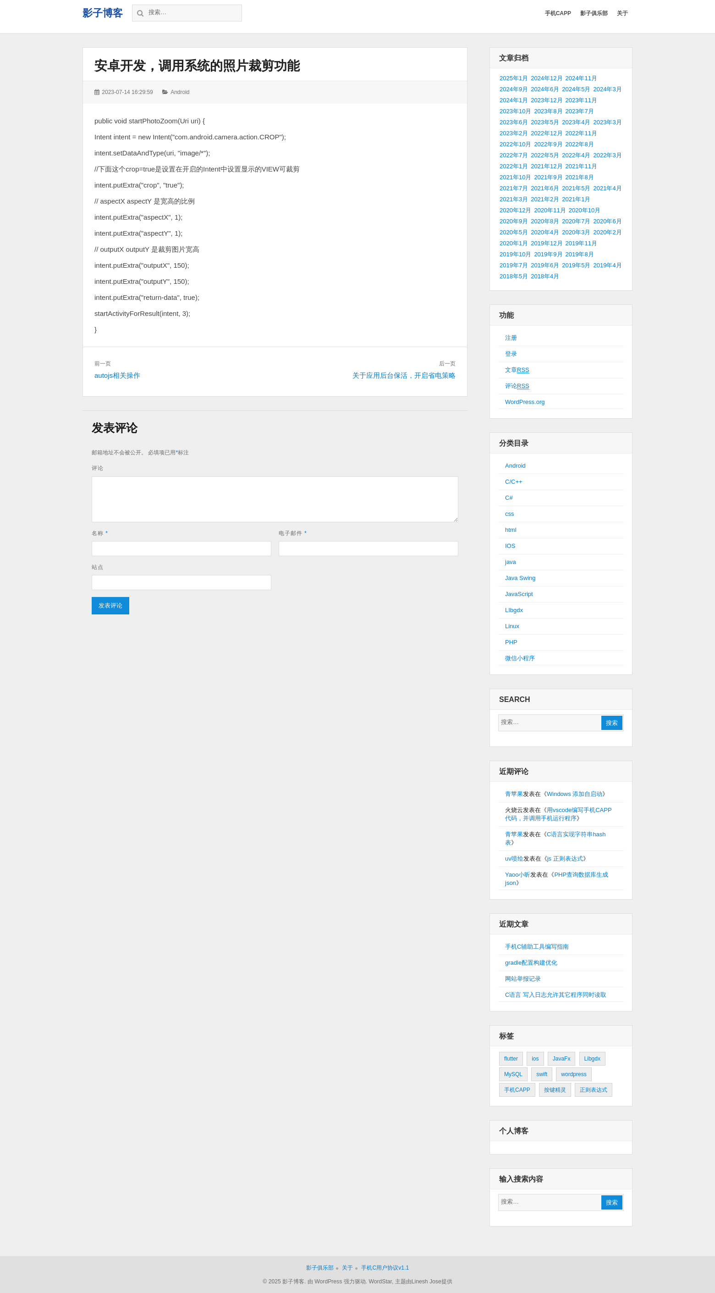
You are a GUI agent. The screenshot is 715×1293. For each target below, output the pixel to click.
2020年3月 (576, 232)
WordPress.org (524, 401)
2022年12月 (546, 133)
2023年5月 (545, 122)
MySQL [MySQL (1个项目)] (513, 1074)
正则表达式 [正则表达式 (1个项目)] (593, 1090)
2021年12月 (546, 166)
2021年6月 (545, 188)
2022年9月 (548, 144)
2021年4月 (607, 188)
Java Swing (520, 578)
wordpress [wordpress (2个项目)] (573, 1074)
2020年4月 (545, 232)
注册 (511, 337)
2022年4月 (576, 155)
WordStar (380, 1281)
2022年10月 (515, 144)
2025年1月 (514, 78)
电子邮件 (293, 533)
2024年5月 (576, 89)
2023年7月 (580, 111)
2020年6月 (607, 221)
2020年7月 (576, 221)
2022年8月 (580, 144)
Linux (512, 626)
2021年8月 (580, 177)
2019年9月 (548, 254)
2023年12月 (546, 100)
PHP (511, 642)
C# (509, 497)
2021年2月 (545, 199)
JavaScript (519, 594)
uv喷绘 (514, 858)
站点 (98, 567)
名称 (100, 533)
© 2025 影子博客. (284, 1281)
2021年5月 (576, 188)
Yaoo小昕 (517, 874)
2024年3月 (607, 89)
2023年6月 (514, 122)
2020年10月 (584, 210)
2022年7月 (514, 155)
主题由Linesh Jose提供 (423, 1281)
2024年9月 (514, 89)
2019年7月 (514, 265)
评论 (98, 468)
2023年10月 (515, 111)
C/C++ (513, 481)
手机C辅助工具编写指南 (537, 946)
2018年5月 (514, 276)
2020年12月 (515, 210)
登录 (511, 353)
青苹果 (514, 793)
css (509, 513)
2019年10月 (515, 254)
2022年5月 (545, 155)
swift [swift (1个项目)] (541, 1074)
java (510, 561)
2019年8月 (580, 254)
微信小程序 (520, 658)
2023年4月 (576, 122)
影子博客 (102, 13)
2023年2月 (514, 133)
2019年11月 (581, 243)
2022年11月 (581, 133)
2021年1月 (576, 199)
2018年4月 (545, 276)
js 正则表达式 (565, 858)
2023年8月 (548, 111)
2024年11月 (581, 78)
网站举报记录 (523, 978)
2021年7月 (514, 188)
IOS (510, 545)
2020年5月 (514, 232)
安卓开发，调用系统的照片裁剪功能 (197, 66)
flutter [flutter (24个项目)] (511, 1058)
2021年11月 (581, 166)
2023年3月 (607, 122)
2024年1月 (514, 100)
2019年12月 (546, 243)
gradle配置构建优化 (531, 962)
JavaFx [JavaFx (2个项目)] (562, 1058)
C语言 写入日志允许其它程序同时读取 (555, 994)
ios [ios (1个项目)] (535, 1058)
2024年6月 (545, 89)
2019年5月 (576, 265)
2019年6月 (545, 265)
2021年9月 (548, 177)
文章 (517, 370)
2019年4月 (607, 265)
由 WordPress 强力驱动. (337, 1281)
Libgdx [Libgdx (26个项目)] (592, 1058)
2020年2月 (607, 232)
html (511, 529)
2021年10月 (515, 177)
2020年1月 (514, 243)
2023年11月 (581, 100)
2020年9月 (514, 221)
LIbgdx (514, 610)
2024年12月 (546, 78)
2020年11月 (550, 210)
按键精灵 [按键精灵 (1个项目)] (555, 1090)
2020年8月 (545, 221)
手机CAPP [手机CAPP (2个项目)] (517, 1090)
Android (179, 92)
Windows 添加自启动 (574, 793)
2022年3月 (607, 155)
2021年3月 (514, 199)
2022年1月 (514, 166)
